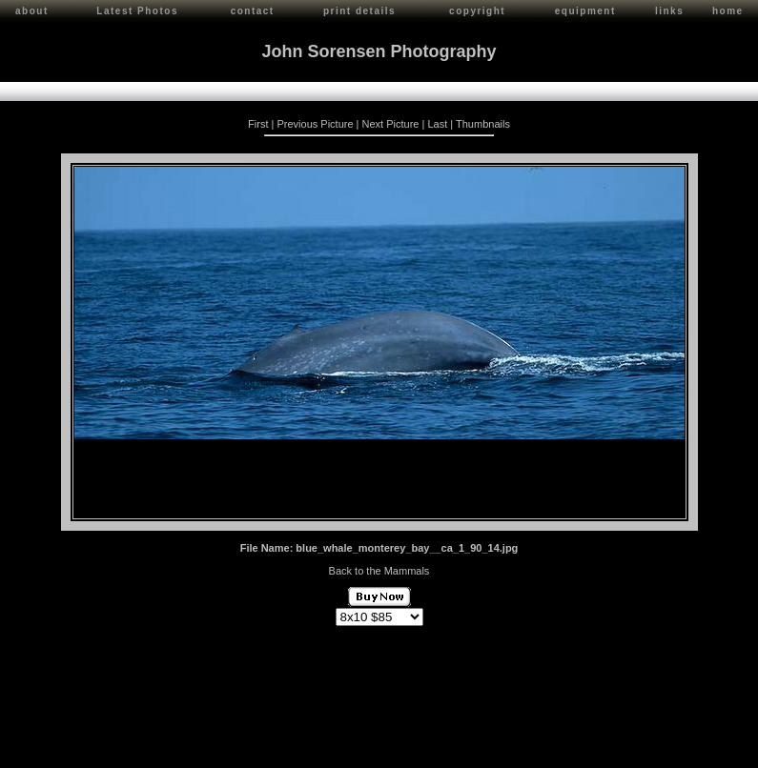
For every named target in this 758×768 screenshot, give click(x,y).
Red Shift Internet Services (687, 751)
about (32, 11)
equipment (585, 11)
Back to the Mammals (379, 568)
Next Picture (391, 121)
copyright (477, 11)
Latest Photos (137, 11)
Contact (173, 745)
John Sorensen (112, 745)
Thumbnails (483, 121)
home (728, 11)
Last (437, 121)
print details (359, 11)
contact (253, 11)
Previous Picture (315, 121)
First (258, 121)
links (669, 11)
